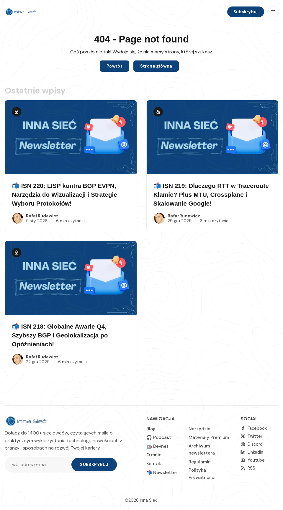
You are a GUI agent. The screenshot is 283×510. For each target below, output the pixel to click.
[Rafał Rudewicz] (18, 218)
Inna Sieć (149, 500)
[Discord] (252, 444)
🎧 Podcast (158, 437)
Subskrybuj (245, 11)
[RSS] (248, 468)
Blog (151, 429)
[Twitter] (251, 436)
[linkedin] (252, 452)
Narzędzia (199, 429)
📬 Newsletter (161, 472)
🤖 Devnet (157, 446)
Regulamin (200, 462)
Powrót (114, 66)
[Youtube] (253, 460)
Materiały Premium (209, 437)
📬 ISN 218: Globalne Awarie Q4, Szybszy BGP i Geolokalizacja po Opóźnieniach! (60, 335)
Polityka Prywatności (202, 473)
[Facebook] (254, 428)
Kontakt (154, 464)
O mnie (153, 455)
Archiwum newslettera (202, 449)
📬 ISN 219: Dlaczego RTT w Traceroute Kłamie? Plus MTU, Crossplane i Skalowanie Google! (211, 194)
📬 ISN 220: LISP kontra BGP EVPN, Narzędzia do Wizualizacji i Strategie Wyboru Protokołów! (64, 194)
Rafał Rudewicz (42, 216)
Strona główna (156, 66)
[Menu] (273, 11)
